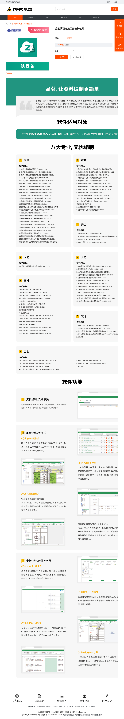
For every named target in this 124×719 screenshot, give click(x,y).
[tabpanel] (62, 383)
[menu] (62, 17)
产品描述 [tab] (9, 73)
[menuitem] (15, 17)
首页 (7, 24)
